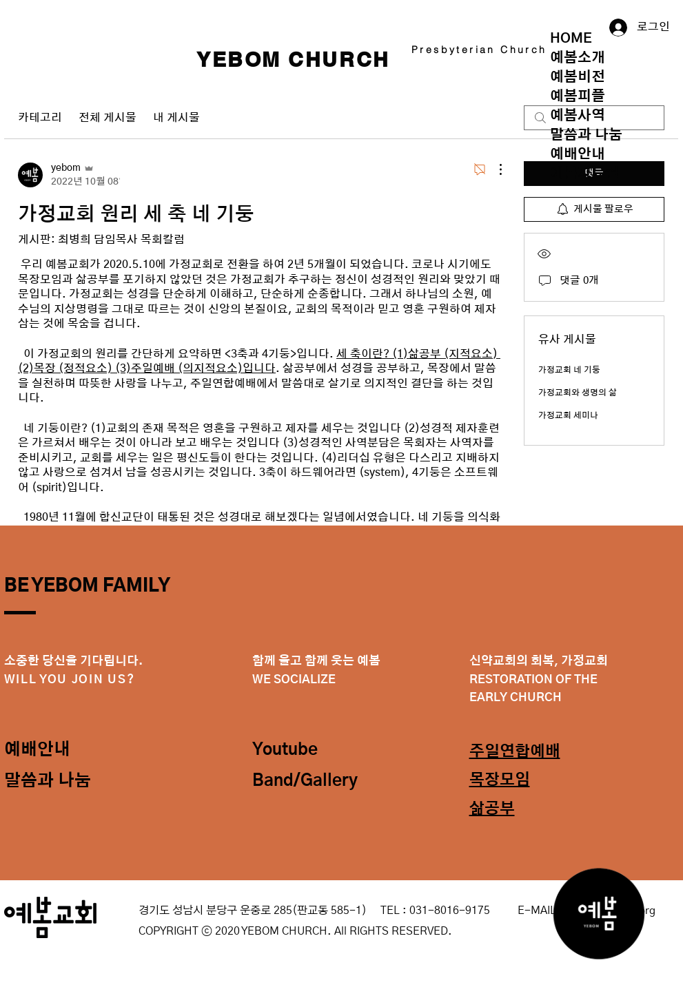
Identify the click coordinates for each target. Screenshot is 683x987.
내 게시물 (176, 117)
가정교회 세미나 (568, 415)
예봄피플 (577, 96)
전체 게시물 (107, 117)
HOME (571, 38)
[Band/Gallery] (308, 782)
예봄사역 (577, 116)
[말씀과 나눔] (53, 782)
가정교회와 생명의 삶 (577, 392)
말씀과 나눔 (586, 135)
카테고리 (40, 117)
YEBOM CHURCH (293, 59)
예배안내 (577, 154)
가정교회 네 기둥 (569, 370)
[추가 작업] (493, 169)
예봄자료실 (584, 173)
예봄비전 (577, 77)
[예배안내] (53, 751)
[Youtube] (301, 751)
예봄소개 (577, 58)
